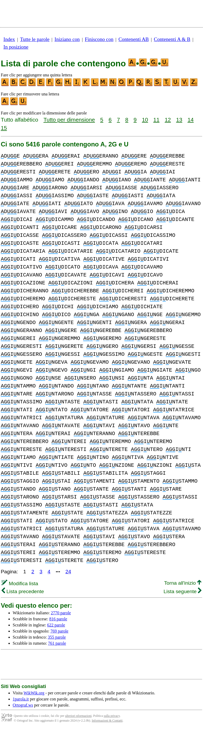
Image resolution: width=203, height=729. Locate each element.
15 (4, 128)
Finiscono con (99, 39)
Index (9, 39)
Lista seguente (182, 591)
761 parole (57, 643)
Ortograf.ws (23, 705)
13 (179, 120)
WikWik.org (34, 693)
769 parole (59, 631)
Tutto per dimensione (69, 120)
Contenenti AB (133, 39)
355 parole (57, 637)
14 (191, 120)
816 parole (58, 619)
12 (168, 120)
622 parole (56, 625)
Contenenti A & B (172, 39)
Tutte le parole (34, 39)
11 (156, 120)
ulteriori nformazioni (78, 716)
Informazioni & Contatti (107, 720)
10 (145, 120)
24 (68, 571)
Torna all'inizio (182, 583)
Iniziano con (67, 39)
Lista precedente (23, 591)
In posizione (15, 47)
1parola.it (21, 699)
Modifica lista (20, 583)
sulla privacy (112, 716)
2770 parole (61, 613)
